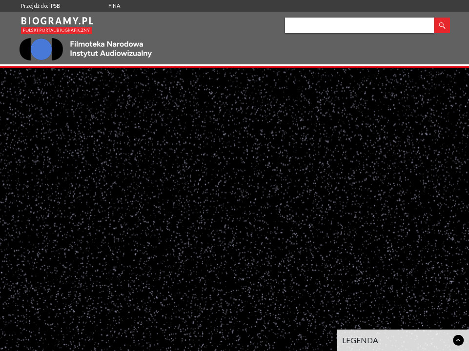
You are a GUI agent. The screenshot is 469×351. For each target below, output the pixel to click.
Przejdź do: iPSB (41, 5)
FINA (114, 5)
